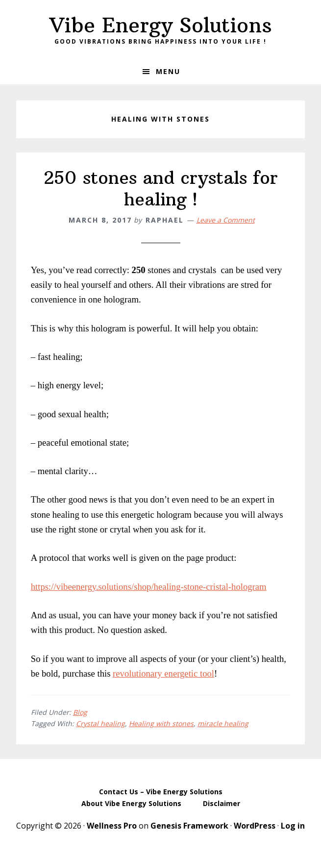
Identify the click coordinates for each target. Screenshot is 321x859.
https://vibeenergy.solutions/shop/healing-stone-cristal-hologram (149, 586)
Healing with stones (161, 723)
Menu (168, 71)
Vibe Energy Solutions (160, 25)
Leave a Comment (226, 220)
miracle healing (223, 723)
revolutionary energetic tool (163, 673)
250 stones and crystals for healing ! (161, 188)
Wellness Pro (112, 825)
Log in (293, 825)
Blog (80, 712)
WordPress (254, 825)
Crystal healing (100, 723)
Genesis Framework (189, 825)
